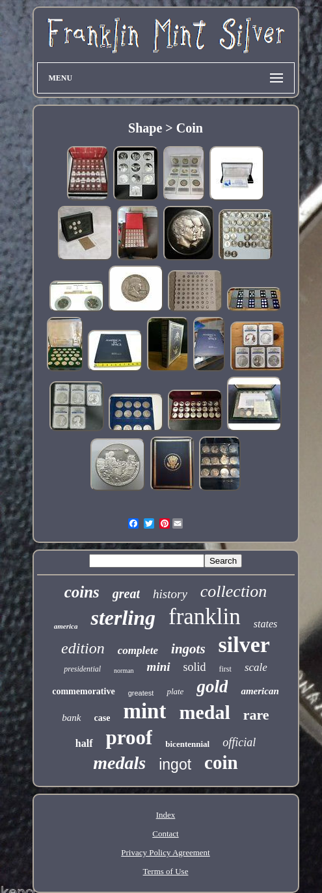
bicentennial (187, 744)
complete (138, 650)
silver (244, 645)
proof (129, 737)
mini (158, 666)
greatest (141, 693)
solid (194, 666)
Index (166, 815)
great (126, 593)
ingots (188, 649)
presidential (82, 668)
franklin (204, 616)
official (239, 742)
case (102, 718)
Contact (165, 833)
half (84, 743)
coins (82, 592)
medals (119, 763)
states (265, 623)
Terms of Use (166, 871)
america (66, 626)
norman (124, 670)
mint (144, 711)
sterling (122, 617)
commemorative (83, 691)
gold (212, 686)
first (225, 668)
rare (256, 715)
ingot (175, 764)
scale (256, 667)
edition (83, 648)
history (170, 594)
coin (221, 762)
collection (233, 591)
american (259, 691)
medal (204, 712)
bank (71, 717)
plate (175, 691)
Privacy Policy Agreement (165, 852)
